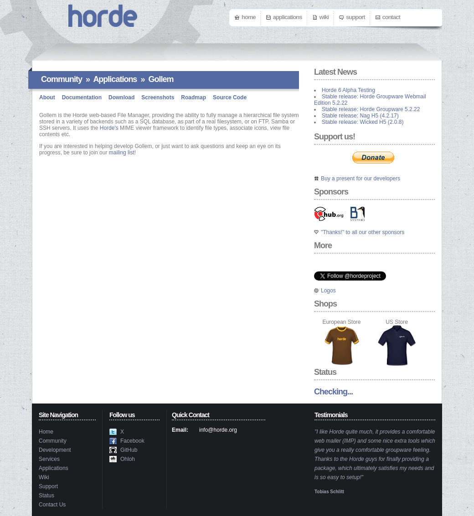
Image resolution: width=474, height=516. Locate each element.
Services (49, 459)
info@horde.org (218, 430)
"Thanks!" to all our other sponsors (362, 232)
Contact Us (52, 504)
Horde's (109, 128)
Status (46, 495)
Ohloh (127, 459)
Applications (287, 17)
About (47, 97)
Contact (391, 17)
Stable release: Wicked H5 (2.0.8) (362, 122)
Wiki (324, 17)
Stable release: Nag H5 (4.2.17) (360, 115)
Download (121, 97)
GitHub (128, 450)
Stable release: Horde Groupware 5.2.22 (371, 109)
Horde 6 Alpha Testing (348, 90)
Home (249, 17)
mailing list (121, 152)
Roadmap (193, 97)
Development (55, 450)
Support (355, 17)
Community (61, 79)
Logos (328, 290)
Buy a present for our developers (360, 178)
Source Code (230, 97)
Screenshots (157, 97)
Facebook (132, 441)
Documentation (82, 97)
